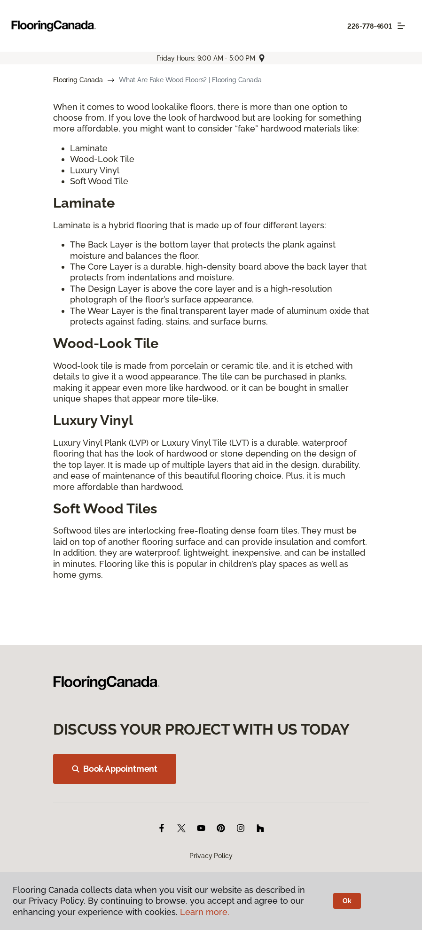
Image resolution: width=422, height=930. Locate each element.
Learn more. (204, 912)
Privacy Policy (210, 856)
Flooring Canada (78, 80)
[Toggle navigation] (401, 25)
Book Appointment (114, 769)
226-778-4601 (369, 26)
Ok (347, 901)
